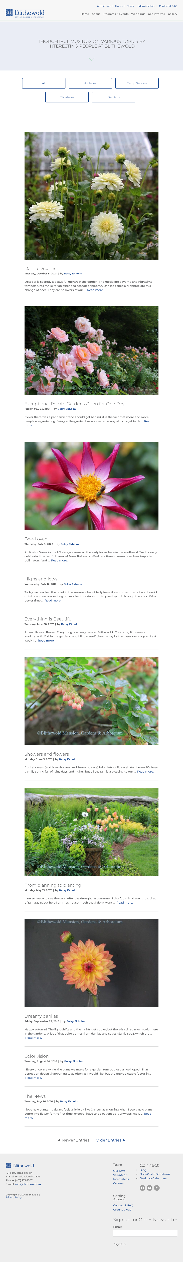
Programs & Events (115, 14)
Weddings (138, 14)
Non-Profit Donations (155, 1174)
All (43, 83)
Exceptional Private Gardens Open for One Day (75, 403)
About (96, 14)
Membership (146, 6)
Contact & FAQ (168, 6)
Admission (104, 6)
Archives (90, 83)
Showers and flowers (47, 754)
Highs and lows (41, 579)
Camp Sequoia (137, 83)
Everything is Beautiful (49, 619)
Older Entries (110, 1140)
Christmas (67, 97)
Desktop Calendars (153, 1178)
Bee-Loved (36, 539)
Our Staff (119, 1171)
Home (85, 14)
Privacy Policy (14, 1197)
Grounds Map (122, 1209)
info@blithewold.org (28, 1183)
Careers (118, 1183)
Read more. (95, 290)
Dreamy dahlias (41, 1016)
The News (35, 1096)
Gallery (172, 14)
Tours (130, 6)
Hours (119, 6)
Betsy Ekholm (73, 273)
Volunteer (120, 1175)
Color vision (37, 1056)
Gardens (114, 97)
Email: (117, 1227)
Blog (143, 1170)
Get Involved (156, 14)
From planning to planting (53, 885)
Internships (121, 1179)
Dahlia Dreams (40, 268)
